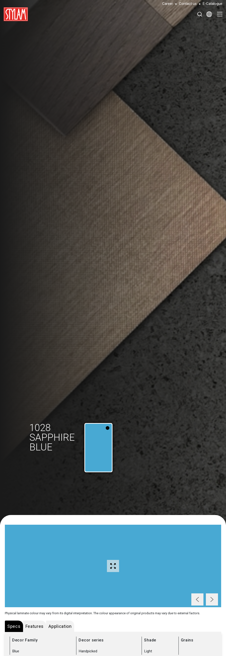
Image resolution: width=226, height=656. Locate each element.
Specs (14, 626)
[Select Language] (209, 14)
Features (34, 626)
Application (60, 626)
